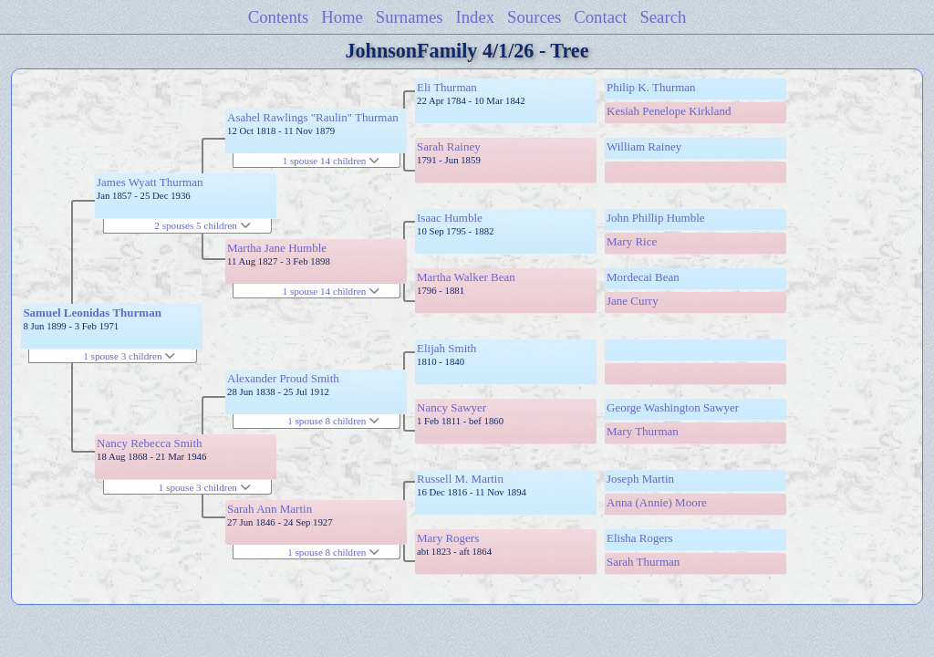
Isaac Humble (450, 217)
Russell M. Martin (460, 478)
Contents (278, 16)
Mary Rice (632, 241)
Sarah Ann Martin (269, 509)
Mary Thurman (643, 431)
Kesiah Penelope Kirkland (669, 111)
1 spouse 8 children (333, 420)
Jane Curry (633, 301)
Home (342, 16)
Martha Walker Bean (466, 277)
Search (662, 16)
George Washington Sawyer (673, 407)
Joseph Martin (640, 478)
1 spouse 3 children (129, 355)
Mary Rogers (448, 538)
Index (475, 16)
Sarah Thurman (643, 561)
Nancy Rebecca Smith (149, 443)
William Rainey (644, 146)
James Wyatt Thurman (149, 182)
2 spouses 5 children (202, 225)
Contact (600, 16)
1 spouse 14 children (331, 160)
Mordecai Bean (643, 277)
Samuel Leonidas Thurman (92, 312)
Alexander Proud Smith (283, 378)
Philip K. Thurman (651, 87)
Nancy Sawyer (451, 407)
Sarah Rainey (449, 146)
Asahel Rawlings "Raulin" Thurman (313, 117)
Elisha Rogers (640, 538)
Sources (534, 16)
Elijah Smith (446, 348)
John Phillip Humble (656, 217)
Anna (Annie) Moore (657, 502)
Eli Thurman (447, 87)
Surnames (409, 16)
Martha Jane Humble (277, 248)
